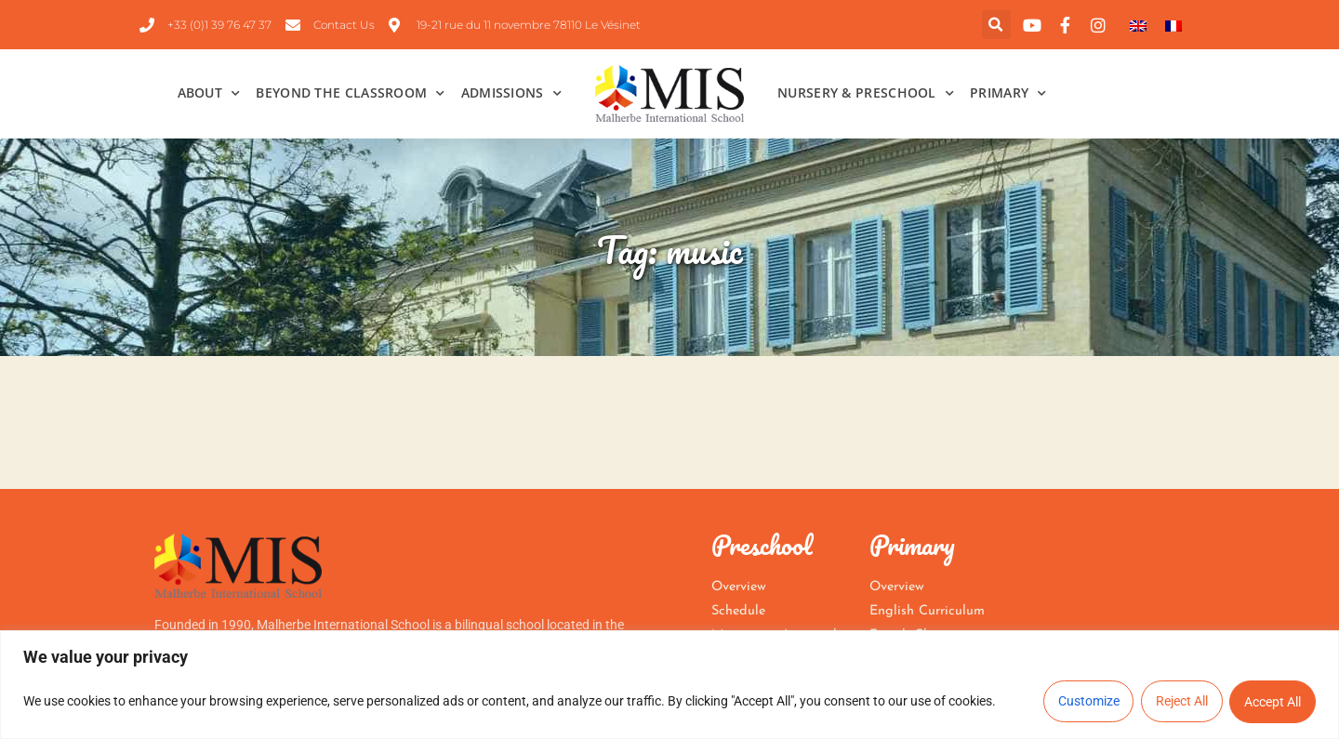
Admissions (511, 94)
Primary (1008, 94)
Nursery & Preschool (865, 94)
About (209, 94)
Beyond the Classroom (350, 94)
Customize (1087, 701)
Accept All (1272, 701)
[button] (996, 24)
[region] (669, 684)
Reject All (1181, 701)
